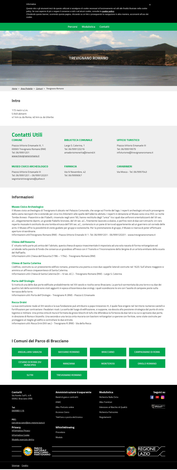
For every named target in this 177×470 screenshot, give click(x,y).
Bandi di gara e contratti (67, 398)
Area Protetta (26, 89)
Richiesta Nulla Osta (108, 398)
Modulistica (88, 27)
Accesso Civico (62, 415)
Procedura (60, 433)
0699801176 (18, 411)
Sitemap (15, 466)
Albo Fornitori (105, 403)
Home (14, 89)
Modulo (59, 439)
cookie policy (108, 11)
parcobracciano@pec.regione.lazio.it (28, 423)
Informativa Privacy (21, 431)
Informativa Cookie (20, 436)
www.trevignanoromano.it (25, 157)
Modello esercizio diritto (23, 440)
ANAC (58, 403)
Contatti (107, 27)
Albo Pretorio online (65, 409)
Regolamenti (105, 420)
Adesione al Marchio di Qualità (113, 409)
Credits (31, 466)
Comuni (39, 89)
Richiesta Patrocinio (108, 415)
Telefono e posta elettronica (69, 420)
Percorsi (70, 27)
